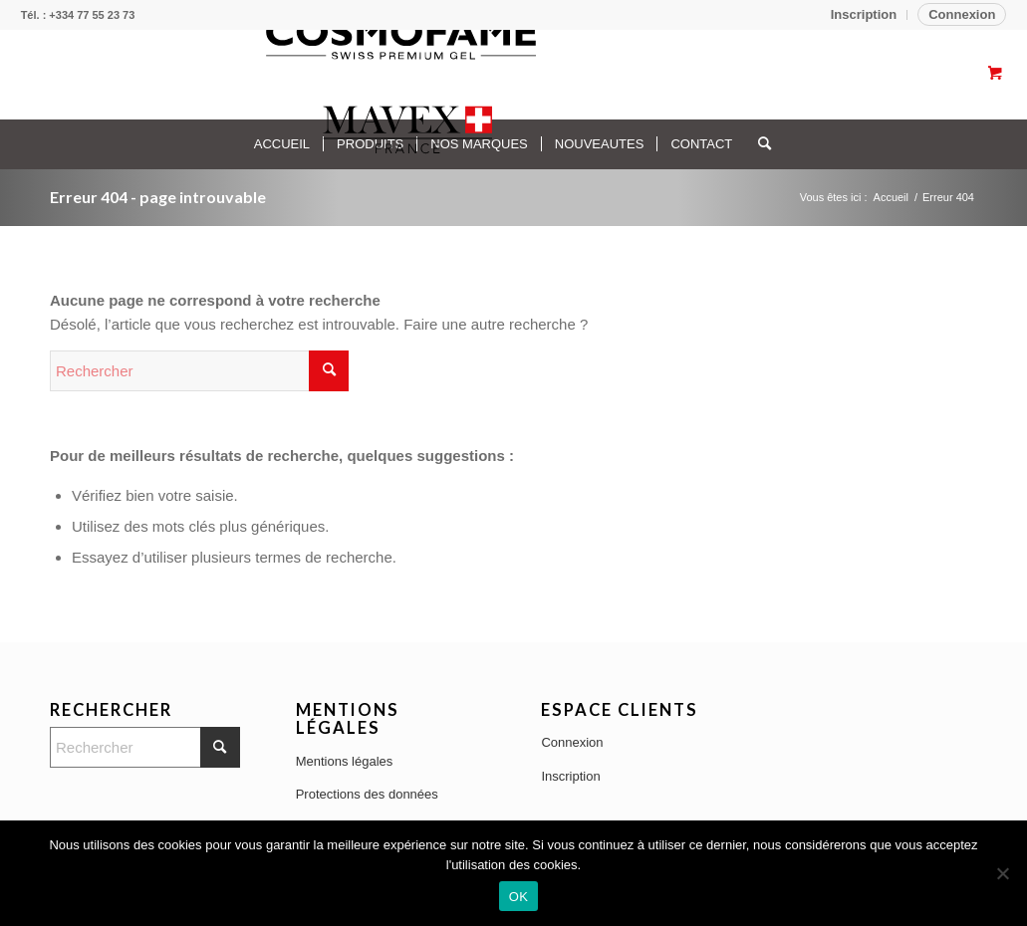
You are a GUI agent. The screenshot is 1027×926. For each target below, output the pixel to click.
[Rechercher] (199, 370)
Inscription (864, 14)
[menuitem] (864, 15)
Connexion (961, 14)
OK (518, 896)
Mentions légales (344, 761)
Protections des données (367, 794)
